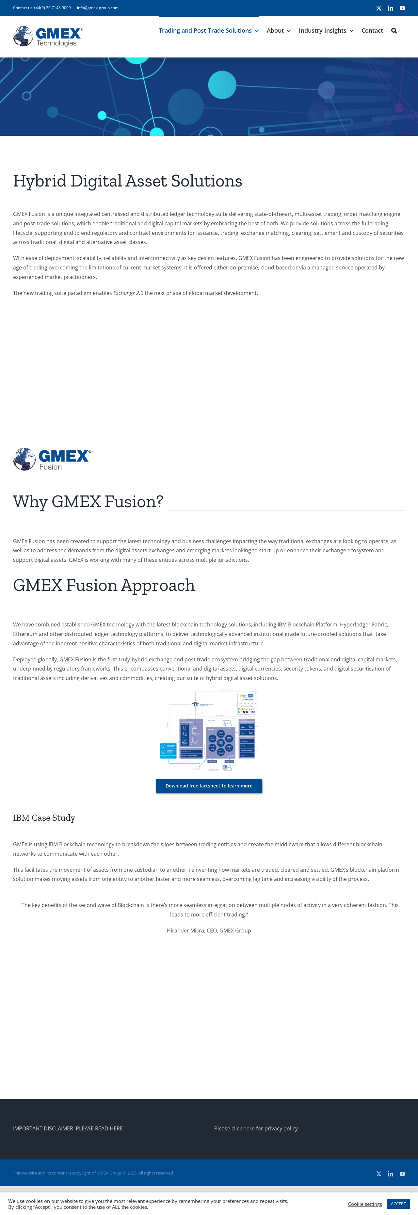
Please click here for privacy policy (256, 1128)
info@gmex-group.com (98, 7)
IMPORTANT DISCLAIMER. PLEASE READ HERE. (68, 1128)
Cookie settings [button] (365, 1204)
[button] (394, 29)
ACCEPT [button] (398, 1204)
